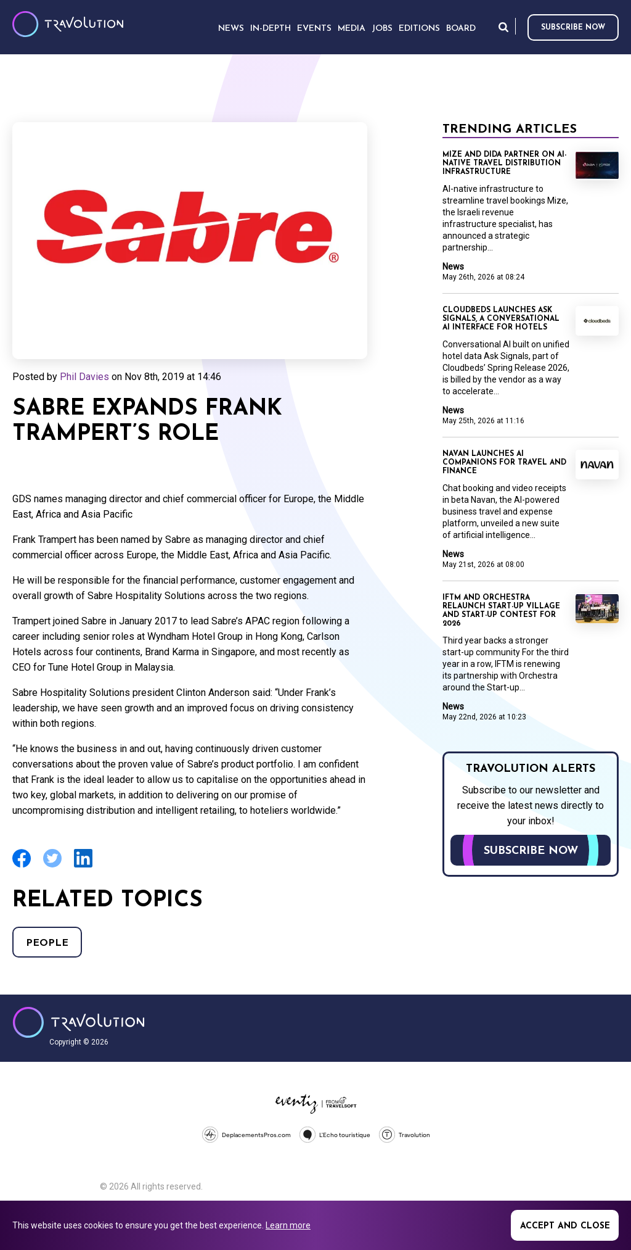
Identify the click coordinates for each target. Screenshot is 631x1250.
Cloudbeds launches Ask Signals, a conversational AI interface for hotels (501, 319)
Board (461, 28)
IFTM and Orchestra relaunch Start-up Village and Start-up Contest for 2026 (501, 610)
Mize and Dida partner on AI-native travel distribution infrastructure (504, 163)
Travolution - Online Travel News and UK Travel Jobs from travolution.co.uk (78, 1022)
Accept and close (565, 1226)
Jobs (382, 28)
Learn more (288, 1225)
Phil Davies (84, 377)
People (47, 943)
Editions (419, 28)
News (453, 266)
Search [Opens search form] (503, 27)
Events (314, 28)
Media (351, 28)
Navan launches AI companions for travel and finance (504, 462)
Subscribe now (573, 27)
